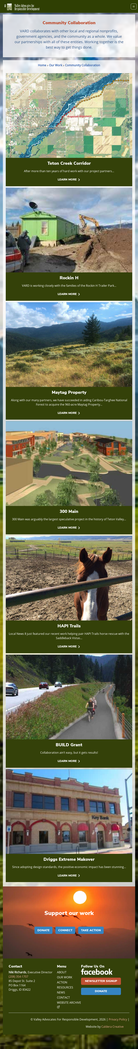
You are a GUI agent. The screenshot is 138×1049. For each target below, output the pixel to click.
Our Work (55, 65)
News (61, 992)
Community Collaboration (82, 65)
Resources (65, 987)
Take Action (91, 930)
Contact (63, 998)
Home (42, 65)
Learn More (69, 180)
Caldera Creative (112, 1027)
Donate (43, 930)
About (61, 972)
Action (62, 982)
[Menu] (134, 6)
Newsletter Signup (101, 981)
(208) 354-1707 (18, 977)
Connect (65, 930)
